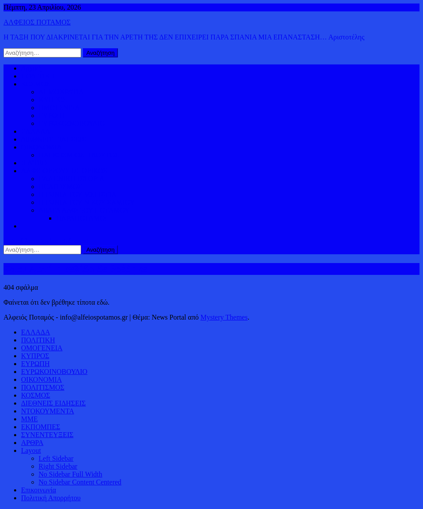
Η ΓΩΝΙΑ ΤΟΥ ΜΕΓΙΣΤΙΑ (78, 194)
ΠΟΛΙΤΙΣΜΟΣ (60, 186)
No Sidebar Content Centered (80, 482)
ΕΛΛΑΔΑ (35, 131)
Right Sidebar (58, 466)
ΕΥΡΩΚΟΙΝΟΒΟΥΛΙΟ (72, 123)
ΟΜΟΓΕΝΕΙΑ (59, 107)
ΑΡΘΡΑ (32, 442)
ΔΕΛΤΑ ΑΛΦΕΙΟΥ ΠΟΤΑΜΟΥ (84, 210)
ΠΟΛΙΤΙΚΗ (38, 76)
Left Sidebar (56, 458)
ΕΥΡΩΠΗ (53, 115)
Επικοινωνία (38, 490)
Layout (31, 450)
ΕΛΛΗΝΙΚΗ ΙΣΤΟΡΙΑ (71, 178)
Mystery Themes (224, 317)
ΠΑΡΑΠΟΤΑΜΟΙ (81, 218)
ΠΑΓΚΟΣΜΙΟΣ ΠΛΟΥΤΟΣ (79, 155)
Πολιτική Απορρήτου (51, 498)
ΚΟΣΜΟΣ (35, 84)
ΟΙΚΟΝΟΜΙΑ (41, 147)
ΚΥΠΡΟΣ (53, 99)
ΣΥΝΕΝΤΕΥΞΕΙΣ (47, 434)
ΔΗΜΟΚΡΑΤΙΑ (61, 92)
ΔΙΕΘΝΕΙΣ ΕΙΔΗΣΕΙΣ (53, 139)
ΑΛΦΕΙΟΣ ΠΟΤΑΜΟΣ (37, 22)
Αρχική (31, 68)
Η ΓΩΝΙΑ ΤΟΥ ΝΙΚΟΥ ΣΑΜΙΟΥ (87, 202)
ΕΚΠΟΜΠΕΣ (40, 427)
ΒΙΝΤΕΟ (34, 163)
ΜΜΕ (29, 419)
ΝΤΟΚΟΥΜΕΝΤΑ (47, 411)
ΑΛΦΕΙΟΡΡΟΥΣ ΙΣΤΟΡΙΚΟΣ (64, 170)
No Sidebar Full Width (70, 474)
